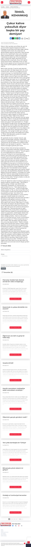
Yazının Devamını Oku (15, 298)
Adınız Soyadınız (5, 249)
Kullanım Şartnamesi (4, 532)
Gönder (3, 268)
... (18, 519)
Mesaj (2, 254)
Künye (2, 529)
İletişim (2, 530)
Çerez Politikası (3, 534)
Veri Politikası (3, 533)
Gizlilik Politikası (4, 535)
